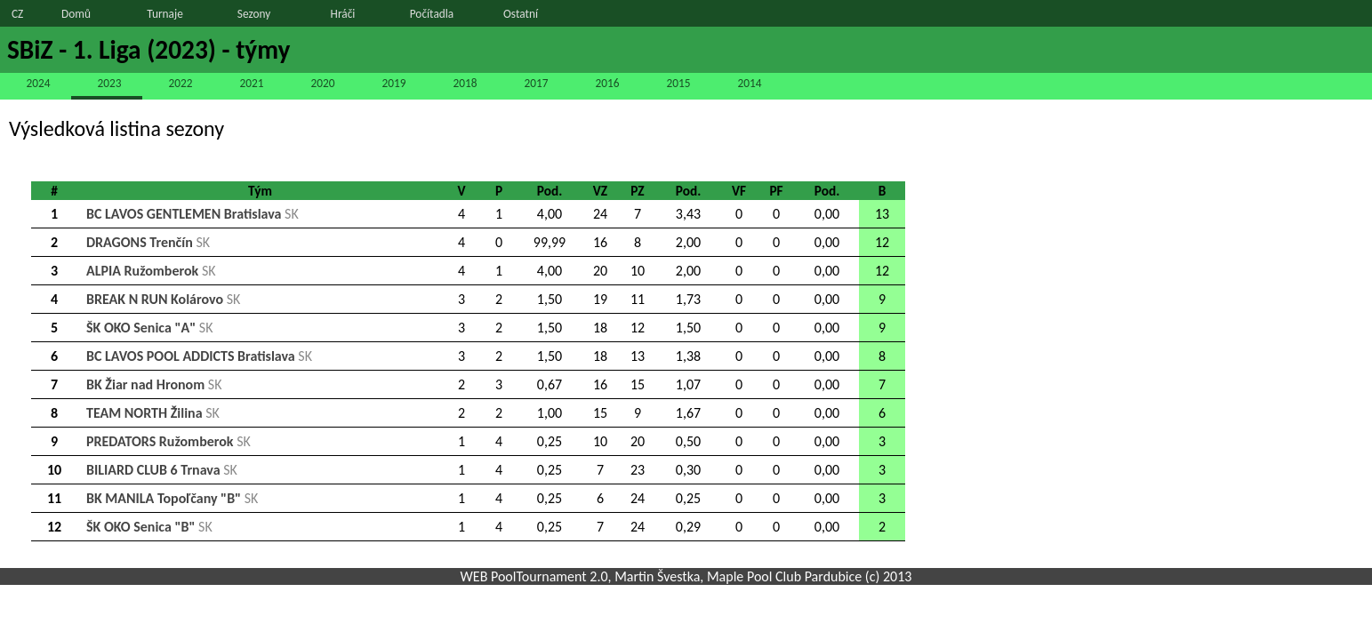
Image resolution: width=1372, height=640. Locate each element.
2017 (536, 83)
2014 (749, 83)
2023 (109, 83)
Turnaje (165, 13)
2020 (322, 83)
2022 (180, 83)
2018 (465, 83)
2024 (38, 83)
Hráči (343, 13)
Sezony (253, 13)
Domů (76, 13)
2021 (251, 83)
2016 (607, 83)
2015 (678, 83)
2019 (393, 83)
